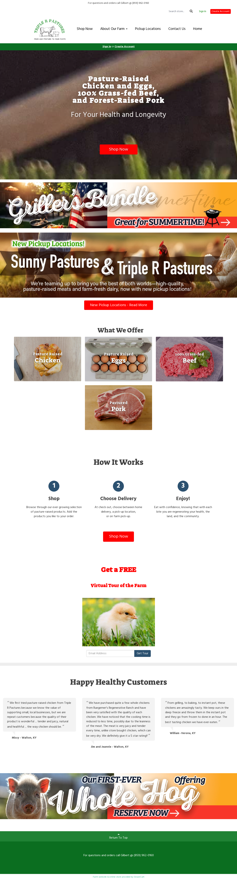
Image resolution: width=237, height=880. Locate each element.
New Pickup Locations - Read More (118, 305)
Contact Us (177, 29)
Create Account (220, 11)
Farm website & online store (107, 877)
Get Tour (142, 653)
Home (197, 29)
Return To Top (118, 836)
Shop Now (85, 29)
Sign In (202, 11)
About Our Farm (113, 29)
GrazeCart (139, 877)
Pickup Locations (148, 29)
